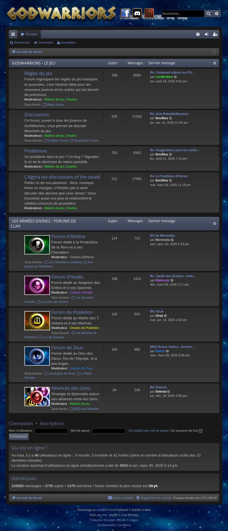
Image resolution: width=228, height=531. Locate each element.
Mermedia (162, 239)
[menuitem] (198, 34)
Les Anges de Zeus (60, 373)
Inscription (69, 42)
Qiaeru (134, 520)
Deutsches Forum (84, 140)
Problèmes (35, 151)
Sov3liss (161, 118)
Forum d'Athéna (68, 236)
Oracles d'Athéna (82, 257)
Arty (104, 515)
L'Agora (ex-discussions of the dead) (62, 177)
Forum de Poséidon (71, 312)
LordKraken (164, 76)
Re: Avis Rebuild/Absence (169, 113)
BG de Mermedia (162, 235)
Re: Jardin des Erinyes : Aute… (173, 276)
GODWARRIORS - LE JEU (34, 63)
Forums (31, 34)
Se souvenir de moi (186, 430)
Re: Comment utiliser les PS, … (173, 72)
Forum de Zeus (67, 347)
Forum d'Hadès (67, 277)
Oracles (71, 99)
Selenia (160, 391)
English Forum (57, 140)
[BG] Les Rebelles (84, 408)
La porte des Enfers (52, 301)
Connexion (45, 42)
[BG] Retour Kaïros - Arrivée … (173, 346)
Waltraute (162, 280)
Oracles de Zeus (81, 368)
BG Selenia (158, 387)
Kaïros (160, 351)
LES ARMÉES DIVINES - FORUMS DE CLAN (43, 223)
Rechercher (22, 42)
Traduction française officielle (108, 520)
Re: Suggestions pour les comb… (175, 150)
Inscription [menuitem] (216, 35)
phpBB (101, 509)
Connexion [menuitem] (208, 35)
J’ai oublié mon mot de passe (148, 430)
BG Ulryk (156, 311)
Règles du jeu (38, 73)
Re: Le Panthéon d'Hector (169, 176)
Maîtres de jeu (54, 99)
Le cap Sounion (51, 337)
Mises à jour (53, 104)
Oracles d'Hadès (81, 292)
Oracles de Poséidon (84, 327)
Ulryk (159, 315)
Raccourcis (14, 35)
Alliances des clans (70, 388)
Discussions (36, 115)
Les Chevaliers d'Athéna (63, 262)
